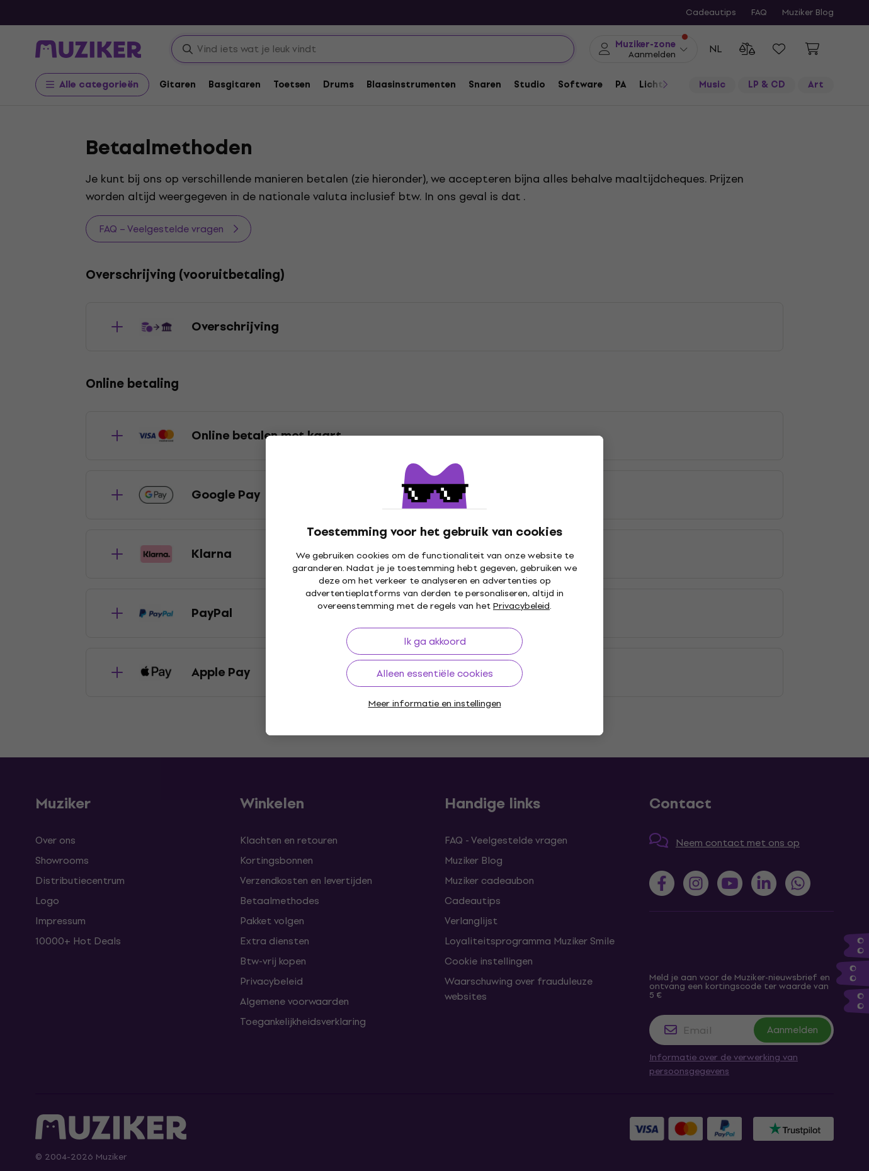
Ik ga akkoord (435, 641)
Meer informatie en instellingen (434, 703)
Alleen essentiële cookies (435, 673)
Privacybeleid (521, 606)
